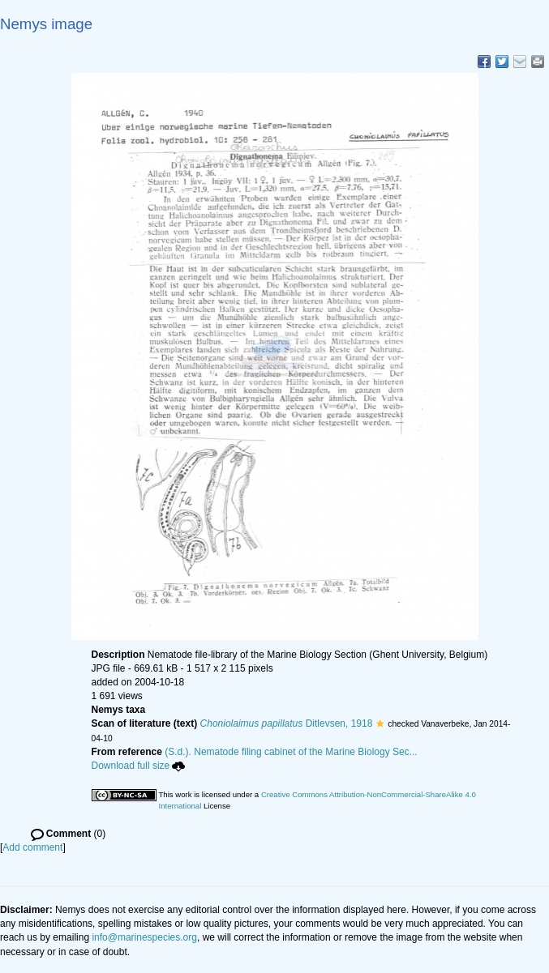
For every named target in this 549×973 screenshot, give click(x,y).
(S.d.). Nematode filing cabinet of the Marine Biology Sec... (291, 751)
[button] (380, 723)
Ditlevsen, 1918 (286, 723)
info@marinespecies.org (144, 937)
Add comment (32, 847)
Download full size (139, 765)
